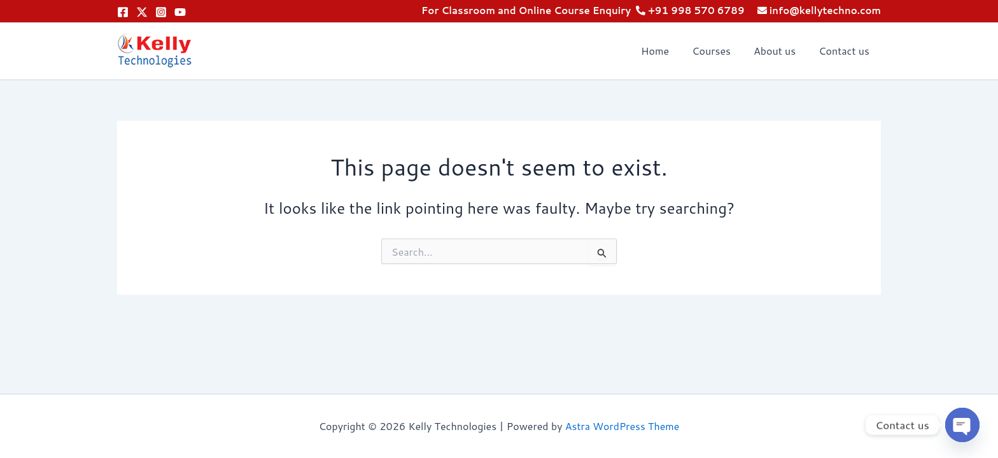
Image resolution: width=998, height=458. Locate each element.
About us (778, 50)
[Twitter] (142, 12)
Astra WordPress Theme (622, 426)
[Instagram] (161, 12)
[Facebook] (123, 12)
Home (664, 50)
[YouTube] (180, 12)
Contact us (845, 50)
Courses (717, 50)
